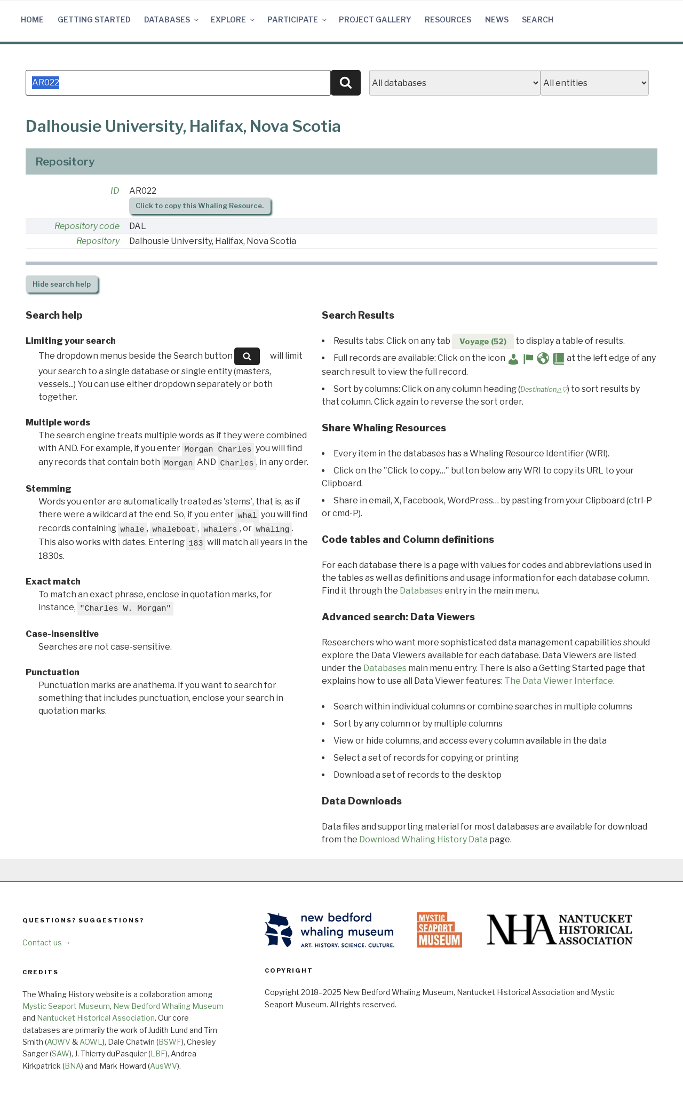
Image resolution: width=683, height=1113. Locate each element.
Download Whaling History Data (423, 839)
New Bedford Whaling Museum (168, 1006)
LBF (157, 1053)
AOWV (58, 1041)
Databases (172, 19)
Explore (233, 19)
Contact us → (46, 942)
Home (32, 19)
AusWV (163, 1065)
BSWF (169, 1041)
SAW (60, 1053)
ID (115, 191)
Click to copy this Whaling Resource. (200, 206)
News (497, 19)
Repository (98, 241)
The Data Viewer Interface (558, 681)
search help (62, 284)
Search (537, 19)
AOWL (91, 1041)
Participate (297, 19)
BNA (73, 1065)
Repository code (87, 226)
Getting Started (94, 19)
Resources (448, 19)
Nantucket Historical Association (96, 1017)
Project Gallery (375, 19)
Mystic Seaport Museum (66, 1006)
